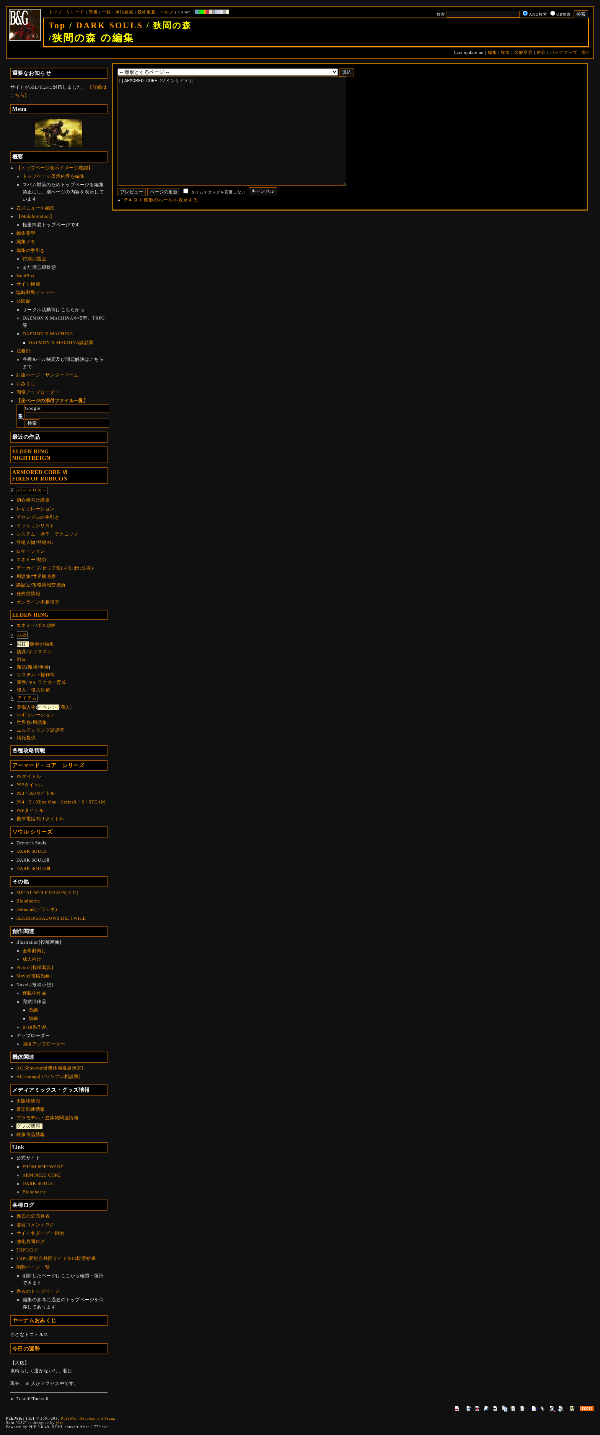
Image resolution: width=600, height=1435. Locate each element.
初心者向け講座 (33, 500)
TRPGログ (27, 1250)
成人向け (32, 959)
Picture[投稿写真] (34, 967)
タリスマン (40, 651)
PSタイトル (28, 776)
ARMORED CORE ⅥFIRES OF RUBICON (40, 475)
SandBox (25, 275)
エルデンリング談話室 (41, 730)
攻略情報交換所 (49, 585)
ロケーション (30, 551)
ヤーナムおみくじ (34, 1320)
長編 (33, 1010)
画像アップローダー (38, 392)
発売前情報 (28, 593)
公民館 (23, 301)
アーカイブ (28, 568)
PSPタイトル (30, 810)
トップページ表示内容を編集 (54, 176)
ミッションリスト (35, 525)
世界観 (24, 722)
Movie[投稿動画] (34, 976)
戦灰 (21, 659)
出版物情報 (28, 1101)
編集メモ (26, 241)
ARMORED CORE (42, 1175)
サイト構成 (28, 284)
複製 (505, 52)
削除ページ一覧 (33, 1267)
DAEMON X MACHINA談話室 (61, 342)
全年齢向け (35, 950)
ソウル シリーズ (32, 832)
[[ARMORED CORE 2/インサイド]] (243, 142)
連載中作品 (35, 993)
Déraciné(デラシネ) (36, 909)
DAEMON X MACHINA (48, 333)
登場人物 (26, 542)
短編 (33, 1018)
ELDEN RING (30, 615)
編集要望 (26, 233)
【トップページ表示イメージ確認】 (54, 167)
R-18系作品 (35, 1027)
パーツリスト (32, 490)
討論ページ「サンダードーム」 (49, 375)
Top (57, 25)
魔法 (21, 667)
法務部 (23, 351)
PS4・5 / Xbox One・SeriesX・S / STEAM (60, 802)
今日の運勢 (26, 1349)
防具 (21, 651)
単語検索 (124, 12)
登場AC (45, 542)
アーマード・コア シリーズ (48, 765)
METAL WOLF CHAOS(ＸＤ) (47, 892)
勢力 (42, 559)
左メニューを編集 (35, 208)
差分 (541, 52)
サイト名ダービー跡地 (40, 1233)
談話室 (23, 585)
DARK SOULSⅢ (33, 868)
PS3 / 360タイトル (35, 793)
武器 (22, 635)
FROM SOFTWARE (43, 1166)
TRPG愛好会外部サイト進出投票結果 (56, 1258)
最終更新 (146, 12)
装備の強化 (42, 644)
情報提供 (26, 737)
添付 (585, 52)
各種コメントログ (35, 1224)
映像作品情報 (30, 1134)
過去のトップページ (38, 1291)
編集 (492, 52)
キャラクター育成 (47, 682)
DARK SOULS (109, 25)
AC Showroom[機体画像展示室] (49, 1068)
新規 (93, 12)
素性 (21, 682)
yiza (60, 1422)
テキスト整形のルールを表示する (161, 223)
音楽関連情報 (30, 1109)
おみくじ (26, 383)
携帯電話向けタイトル (40, 818)
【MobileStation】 (35, 216)
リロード (75, 12)
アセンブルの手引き (38, 517)
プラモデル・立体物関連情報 (47, 1117)
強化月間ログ (30, 1241)
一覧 (106, 12)
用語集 (23, 576)
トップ (55, 12)
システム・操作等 (36, 674)
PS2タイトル (30, 784)
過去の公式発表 (33, 1216)
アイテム (27, 698)
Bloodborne (28, 901)
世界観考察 (44, 576)
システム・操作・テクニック (47, 534)
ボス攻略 (46, 625)
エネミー (26, 559)
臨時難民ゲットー (35, 292)
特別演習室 (35, 258)
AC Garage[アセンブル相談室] (48, 1076)
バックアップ (563, 52)
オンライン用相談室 (38, 602)
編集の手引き (30, 250)
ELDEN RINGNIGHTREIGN (31, 454)
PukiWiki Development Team (87, 1418)
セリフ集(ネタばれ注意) (67, 568)
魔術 (33, 667)
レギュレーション (35, 508)
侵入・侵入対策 (34, 690)
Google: (33, 408)
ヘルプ (167, 12)
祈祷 (44, 667)
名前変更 (523, 52)
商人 (65, 707)
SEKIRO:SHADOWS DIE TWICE (51, 918)
